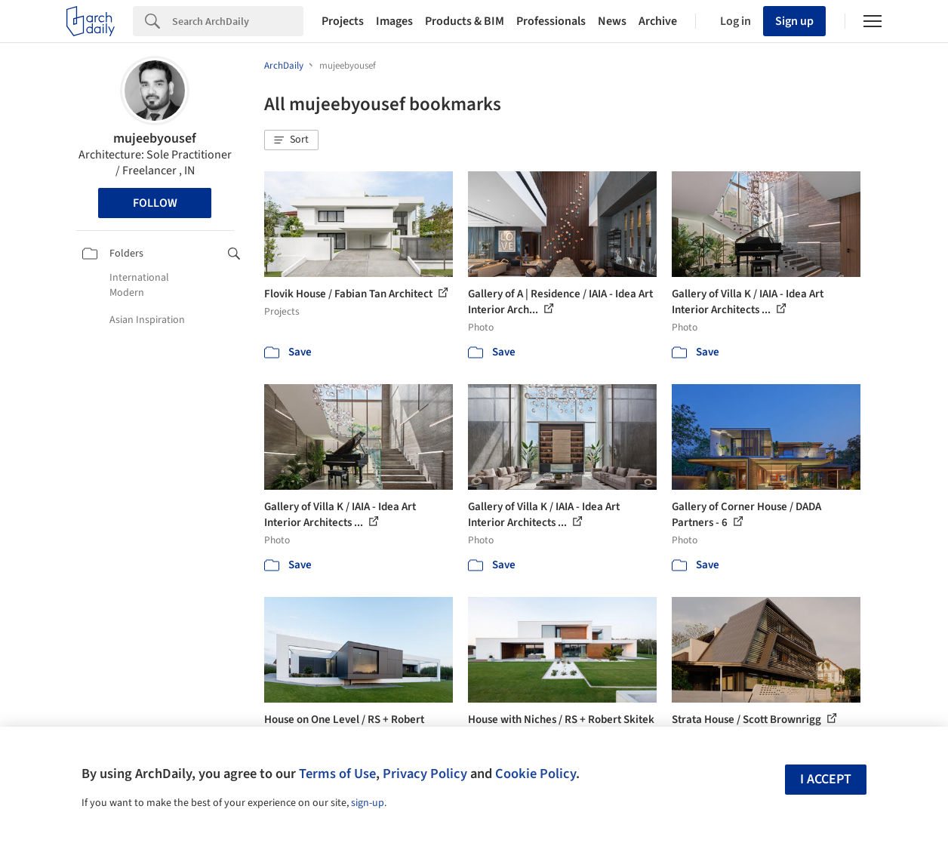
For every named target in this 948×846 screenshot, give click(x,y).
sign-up (367, 803)
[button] (291, 140)
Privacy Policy (425, 773)
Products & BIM (464, 21)
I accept (825, 779)
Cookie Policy (535, 773)
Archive (658, 21)
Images (394, 21)
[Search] (237, 21)
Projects (343, 21)
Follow (155, 203)
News (612, 21)
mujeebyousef (154, 138)
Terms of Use (337, 773)
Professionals (551, 21)
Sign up (794, 21)
